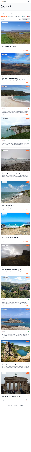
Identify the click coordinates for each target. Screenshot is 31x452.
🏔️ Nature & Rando (17, 16)
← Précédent (9, 405)
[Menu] (29, 1)
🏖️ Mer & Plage (10, 16)
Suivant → (22, 405)
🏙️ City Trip (23, 16)
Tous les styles (4, 16)
